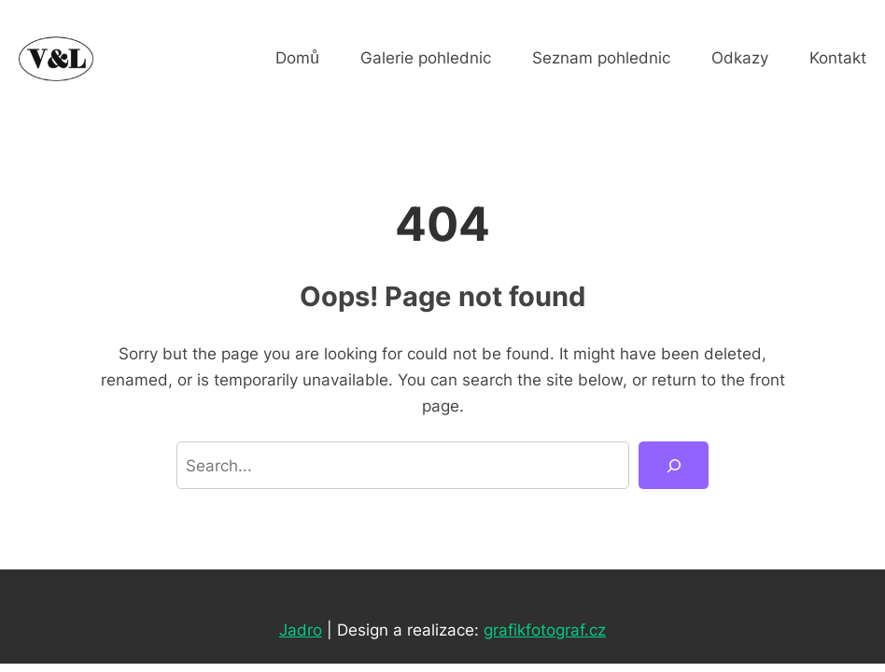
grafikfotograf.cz (545, 629)
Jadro (300, 629)
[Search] (674, 465)
